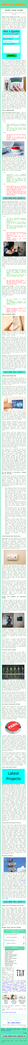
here (3, 925)
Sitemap (3, 1029)
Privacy (25, 1033)
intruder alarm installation (9, 839)
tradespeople (5, 992)
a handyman (21, 986)
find (6, 907)
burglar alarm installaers (13, 461)
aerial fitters (20, 982)
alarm (17, 115)
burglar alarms (22, 921)
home (13, 970)
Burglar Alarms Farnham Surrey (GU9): (11, 16)
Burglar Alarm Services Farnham (11, 927)
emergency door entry (12, 987)
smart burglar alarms (11, 836)
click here (15, 885)
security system (5, 62)
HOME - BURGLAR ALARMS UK (14, 1022)
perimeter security (21, 653)
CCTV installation (6, 986)
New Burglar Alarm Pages (13, 1029)
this (19, 887)
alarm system (5, 605)
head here (23, 880)
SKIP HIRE (15, 989)
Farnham (16, 460)
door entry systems (12, 984)
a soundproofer (22, 990)
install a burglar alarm (18, 794)
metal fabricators (9, 981)
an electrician (16, 985)
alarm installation (14, 923)
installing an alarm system (15, 484)
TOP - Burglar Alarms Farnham (9, 1012)
